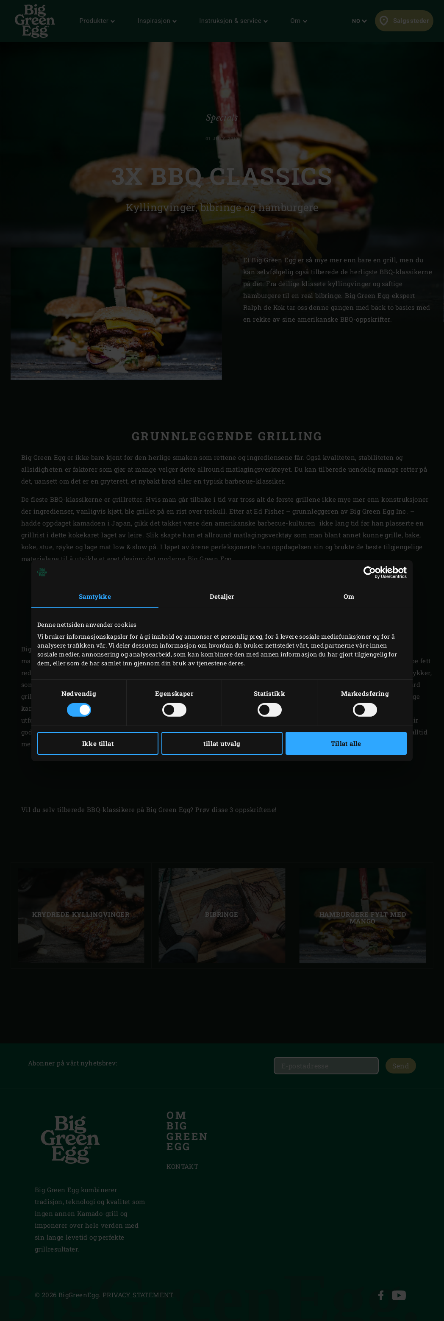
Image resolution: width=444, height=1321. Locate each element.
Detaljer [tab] (222, 596)
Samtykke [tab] (95, 596)
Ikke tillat (98, 743)
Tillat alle (346, 743)
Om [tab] (349, 596)
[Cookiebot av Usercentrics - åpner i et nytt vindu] (370, 572)
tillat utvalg (221, 743)
